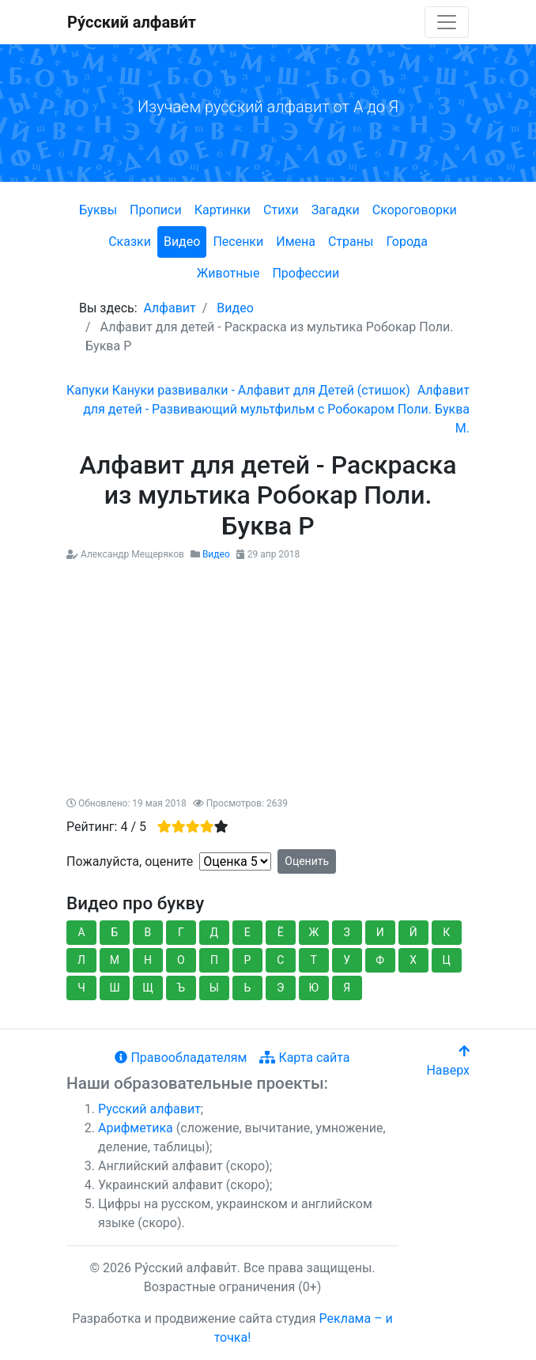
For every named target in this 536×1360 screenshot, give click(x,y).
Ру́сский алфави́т (131, 22)
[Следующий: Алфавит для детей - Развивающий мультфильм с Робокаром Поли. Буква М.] (276, 409)
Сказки (129, 241)
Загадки (335, 209)
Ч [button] (81, 987)
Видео (182, 241)
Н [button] (148, 960)
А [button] (81, 932)
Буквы (98, 209)
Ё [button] (280, 932)
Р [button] (247, 960)
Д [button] (214, 932)
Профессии (305, 273)
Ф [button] (380, 960)
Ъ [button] (181, 987)
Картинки (222, 209)
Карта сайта (304, 1057)
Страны (350, 241)
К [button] (446, 932)
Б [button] (115, 932)
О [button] (181, 960)
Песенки (238, 241)
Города (406, 241)
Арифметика (135, 1127)
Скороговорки (414, 209)
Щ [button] (147, 987)
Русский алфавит (149, 1108)
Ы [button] (214, 987)
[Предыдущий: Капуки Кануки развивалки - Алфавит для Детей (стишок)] (238, 390)
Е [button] (247, 932)
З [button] (347, 932)
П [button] (214, 960)
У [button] (346, 960)
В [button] (148, 932)
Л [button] (81, 960)
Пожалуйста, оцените (129, 861)
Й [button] (413, 932)
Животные (228, 273)
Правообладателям (181, 1057)
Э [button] (280, 987)
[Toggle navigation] (447, 22)
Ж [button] (313, 932)
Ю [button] (314, 987)
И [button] (380, 932)
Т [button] (314, 960)
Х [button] (413, 960)
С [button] (280, 960)
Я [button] (346, 987)
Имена (295, 241)
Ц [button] (447, 960)
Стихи (281, 209)
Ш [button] (114, 987)
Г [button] (181, 932)
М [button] (114, 960)
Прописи (156, 209)
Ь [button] (247, 987)
